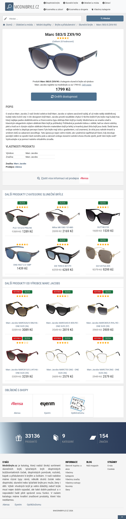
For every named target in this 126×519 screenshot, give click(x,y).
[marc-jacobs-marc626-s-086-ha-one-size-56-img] (22, 309)
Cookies (111, 469)
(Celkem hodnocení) (63, 41)
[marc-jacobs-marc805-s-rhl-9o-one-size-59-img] (103, 309)
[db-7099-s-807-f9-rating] (62, 244)
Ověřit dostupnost (63, 96)
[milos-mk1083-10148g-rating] (62, 207)
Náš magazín (92, 466)
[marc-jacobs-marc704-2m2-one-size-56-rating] (103, 343)
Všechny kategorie (100, 9)
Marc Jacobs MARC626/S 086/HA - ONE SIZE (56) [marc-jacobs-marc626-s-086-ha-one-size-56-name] (22, 324)
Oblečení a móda (90, 3)
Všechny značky (72, 479)
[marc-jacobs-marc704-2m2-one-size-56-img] (103, 356)
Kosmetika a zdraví (53, 9)
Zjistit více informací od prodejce (63, 178)
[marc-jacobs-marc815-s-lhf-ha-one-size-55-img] (22, 356)
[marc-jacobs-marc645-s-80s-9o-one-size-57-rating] (62, 296)
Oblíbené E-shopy (16, 390)
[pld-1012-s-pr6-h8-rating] (22, 207)
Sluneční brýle (70, 3)
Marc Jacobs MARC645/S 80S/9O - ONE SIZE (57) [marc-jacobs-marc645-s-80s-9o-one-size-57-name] (62, 324)
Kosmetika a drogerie (77, 9)
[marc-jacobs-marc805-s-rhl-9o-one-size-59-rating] (103, 296)
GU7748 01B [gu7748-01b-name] (103, 227)
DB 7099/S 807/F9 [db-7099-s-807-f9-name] (62, 266)
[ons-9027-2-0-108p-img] (22, 254)
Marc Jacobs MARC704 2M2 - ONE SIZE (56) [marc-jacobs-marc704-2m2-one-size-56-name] (103, 371)
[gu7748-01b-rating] (103, 207)
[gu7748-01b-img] (103, 217)
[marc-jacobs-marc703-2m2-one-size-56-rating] (62, 343)
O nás (110, 466)
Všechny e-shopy (72, 483)
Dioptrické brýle (51, 3)
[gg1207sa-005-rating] (103, 244)
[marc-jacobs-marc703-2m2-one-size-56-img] (62, 356)
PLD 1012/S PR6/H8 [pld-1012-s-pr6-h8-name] (22, 228)
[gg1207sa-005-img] (103, 255)
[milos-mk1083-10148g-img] (62, 217)
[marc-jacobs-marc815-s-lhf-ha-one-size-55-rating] (22, 343)
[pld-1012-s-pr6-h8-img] (22, 217)
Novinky (69, 486)
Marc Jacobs (20, 163)
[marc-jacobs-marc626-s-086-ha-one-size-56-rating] (22, 296)
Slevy (67, 490)
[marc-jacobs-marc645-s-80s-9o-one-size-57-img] (62, 309)
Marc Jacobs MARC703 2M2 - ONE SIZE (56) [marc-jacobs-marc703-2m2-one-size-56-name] (63, 371)
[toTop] (122, 517)
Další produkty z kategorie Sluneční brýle (34, 194)
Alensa (18, 167)
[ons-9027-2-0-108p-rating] (22, 244)
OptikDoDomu (34, 504)
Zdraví (106, 3)
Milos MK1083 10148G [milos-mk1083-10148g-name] (62, 227)
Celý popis (86, 85)
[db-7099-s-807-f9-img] (62, 255)
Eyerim (18, 504)
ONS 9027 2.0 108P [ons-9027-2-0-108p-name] (22, 265)
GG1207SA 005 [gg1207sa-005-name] (103, 266)
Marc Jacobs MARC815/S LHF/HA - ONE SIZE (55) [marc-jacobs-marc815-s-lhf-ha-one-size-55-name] (22, 371)
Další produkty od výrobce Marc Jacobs (32, 283)
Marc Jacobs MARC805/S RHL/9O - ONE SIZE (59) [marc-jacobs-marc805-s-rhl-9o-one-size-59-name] (102, 324)
